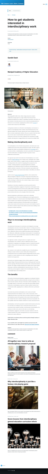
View (10, 10)
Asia (10, 51)
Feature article (34, 49)
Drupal (12, 470)
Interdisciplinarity (10, 39)
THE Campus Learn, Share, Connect (12, 3)
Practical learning (12, 49)
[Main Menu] (44, 4)
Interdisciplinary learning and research (24, 49)
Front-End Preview (16, 10)
